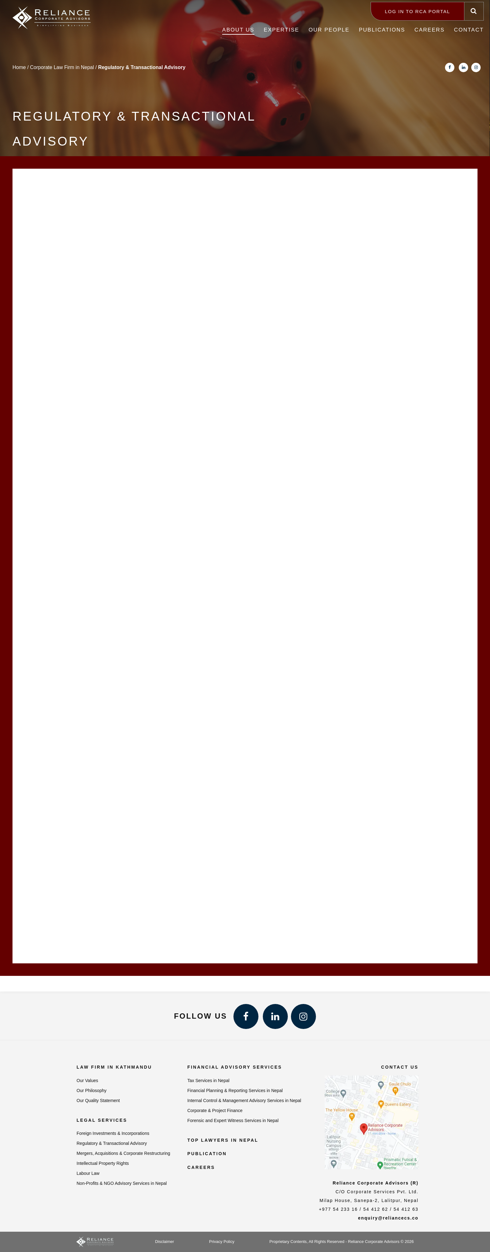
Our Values (87, 1080)
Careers (429, 30)
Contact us (399, 1067)
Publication (207, 1153)
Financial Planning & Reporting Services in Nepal (234, 1090)
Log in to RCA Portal (417, 11)
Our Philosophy (92, 1090)
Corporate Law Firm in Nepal (62, 67)
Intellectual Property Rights (103, 1163)
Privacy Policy (221, 1241)
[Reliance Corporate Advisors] (51, 15)
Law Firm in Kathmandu (114, 1067)
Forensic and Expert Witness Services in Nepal (232, 1120)
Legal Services (102, 1120)
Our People (328, 30)
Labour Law (88, 1173)
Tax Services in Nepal (208, 1080)
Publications (382, 30)
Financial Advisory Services (234, 1067)
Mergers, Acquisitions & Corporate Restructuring (123, 1153)
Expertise (281, 30)
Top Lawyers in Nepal (222, 1140)
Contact (469, 30)
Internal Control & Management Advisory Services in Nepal (244, 1100)
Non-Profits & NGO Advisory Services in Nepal (122, 1183)
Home (19, 67)
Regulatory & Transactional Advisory (112, 1143)
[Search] (474, 11)
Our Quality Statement (98, 1100)
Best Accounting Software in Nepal (247, 1181)
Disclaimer (164, 1241)
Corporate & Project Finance (214, 1110)
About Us (238, 30)
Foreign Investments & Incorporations (113, 1133)
